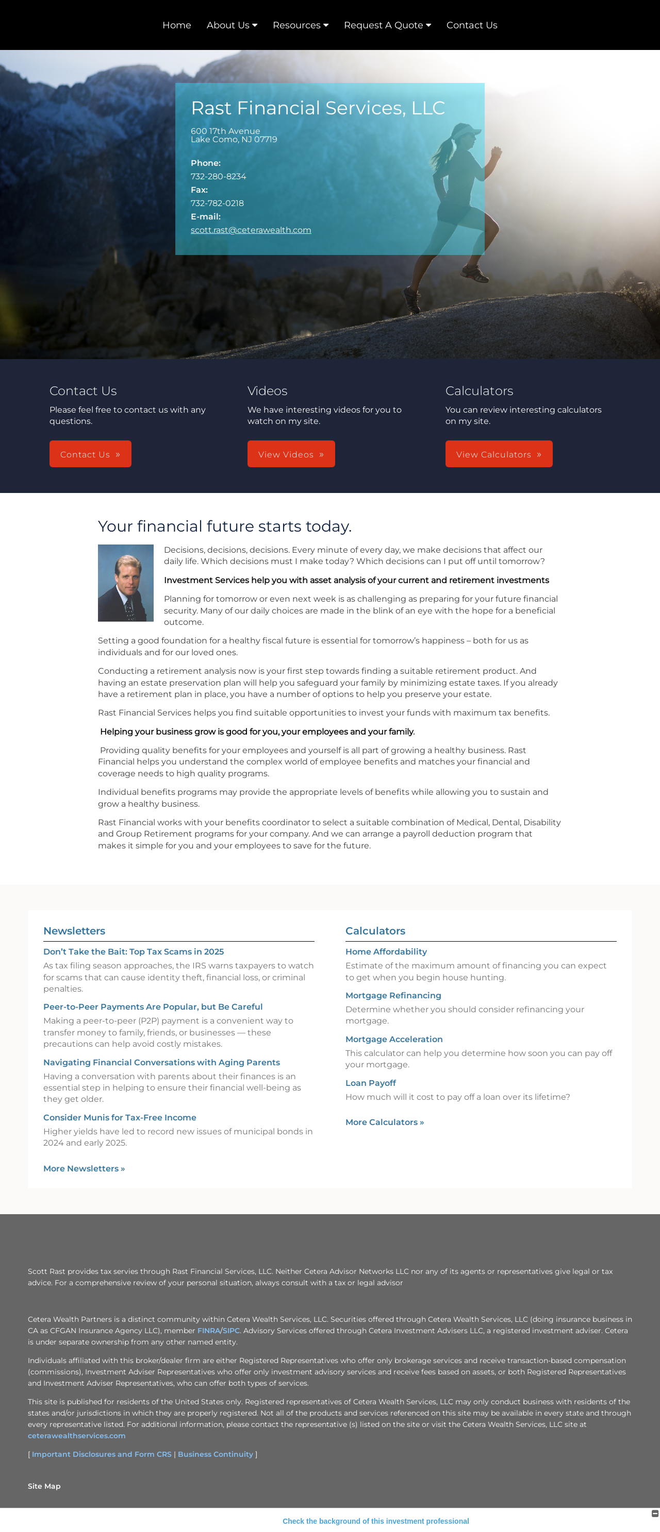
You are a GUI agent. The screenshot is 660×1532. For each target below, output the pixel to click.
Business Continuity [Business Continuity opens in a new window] (215, 1454)
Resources (297, 25)
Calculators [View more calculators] (375, 931)
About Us (228, 25)
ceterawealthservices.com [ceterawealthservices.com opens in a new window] (77, 1435)
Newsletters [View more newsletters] (74, 931)
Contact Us (472, 25)
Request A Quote (383, 25)
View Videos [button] (286, 454)
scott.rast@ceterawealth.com (251, 230)
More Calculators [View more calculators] (384, 1122)
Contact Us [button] (85, 454)
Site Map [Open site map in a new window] (44, 1486)
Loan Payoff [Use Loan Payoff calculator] (370, 1083)
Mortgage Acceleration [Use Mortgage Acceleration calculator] (394, 1039)
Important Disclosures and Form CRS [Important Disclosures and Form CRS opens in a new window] (102, 1454)
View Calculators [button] (494, 454)
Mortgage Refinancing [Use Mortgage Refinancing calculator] (393, 995)
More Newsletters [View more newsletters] (84, 1168)
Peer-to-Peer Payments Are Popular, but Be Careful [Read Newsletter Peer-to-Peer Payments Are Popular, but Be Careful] (153, 1007)
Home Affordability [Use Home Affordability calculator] (386, 952)
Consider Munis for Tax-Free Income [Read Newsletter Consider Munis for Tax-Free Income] (119, 1117)
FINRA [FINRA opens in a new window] (208, 1330)
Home (176, 25)
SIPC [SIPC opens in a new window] (231, 1330)
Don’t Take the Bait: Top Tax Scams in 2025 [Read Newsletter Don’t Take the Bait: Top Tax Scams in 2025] (133, 952)
